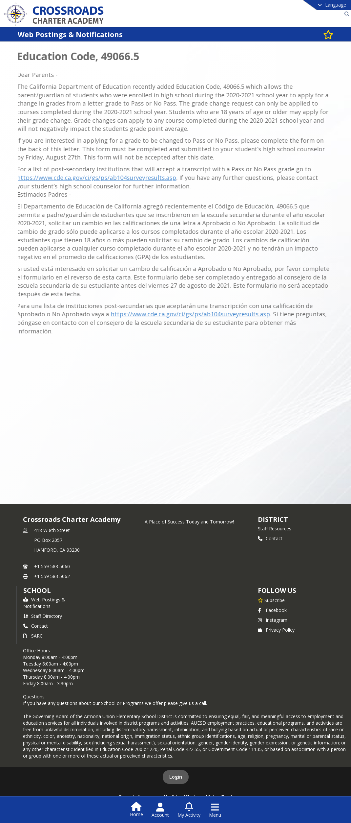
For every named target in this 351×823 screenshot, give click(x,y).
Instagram (272, 620)
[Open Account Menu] (160, 810)
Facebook (272, 610)
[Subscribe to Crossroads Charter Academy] (271, 600)
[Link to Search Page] (345, 14)
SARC (33, 636)
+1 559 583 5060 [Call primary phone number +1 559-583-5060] (52, 566)
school (37, 590)
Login (175, 777)
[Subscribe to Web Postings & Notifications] (328, 34)
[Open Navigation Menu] (215, 810)
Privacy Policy (276, 630)
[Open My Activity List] (188, 810)
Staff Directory (42, 616)
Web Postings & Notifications (44, 602)
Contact (270, 538)
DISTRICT (273, 519)
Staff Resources (274, 528)
